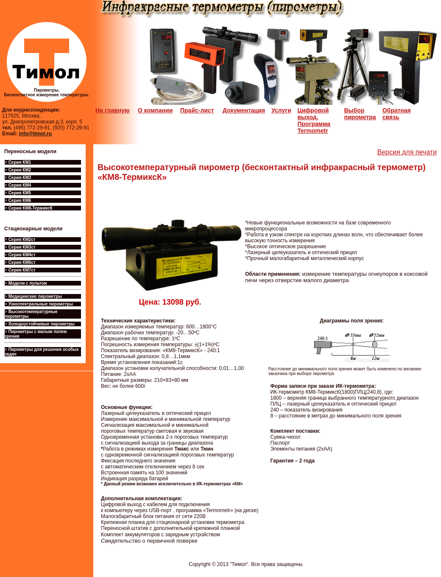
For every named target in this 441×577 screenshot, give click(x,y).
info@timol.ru (35, 134)
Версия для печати (407, 152)
